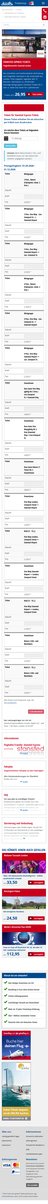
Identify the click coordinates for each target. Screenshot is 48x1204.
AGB (27, 1149)
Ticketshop (20, 3)
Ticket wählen (37, 94)
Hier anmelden (32, 1185)
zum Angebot (38, 882)
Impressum (6, 1145)
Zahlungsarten (31, 1140)
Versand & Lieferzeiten (34, 1136)
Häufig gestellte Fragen (10, 1136)
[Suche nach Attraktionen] (24, 25)
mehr (24, 753)
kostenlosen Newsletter (35, 1166)
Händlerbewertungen (34, 1154)
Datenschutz (7, 1140)
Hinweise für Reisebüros (35, 1145)
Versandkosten (10, 703)
